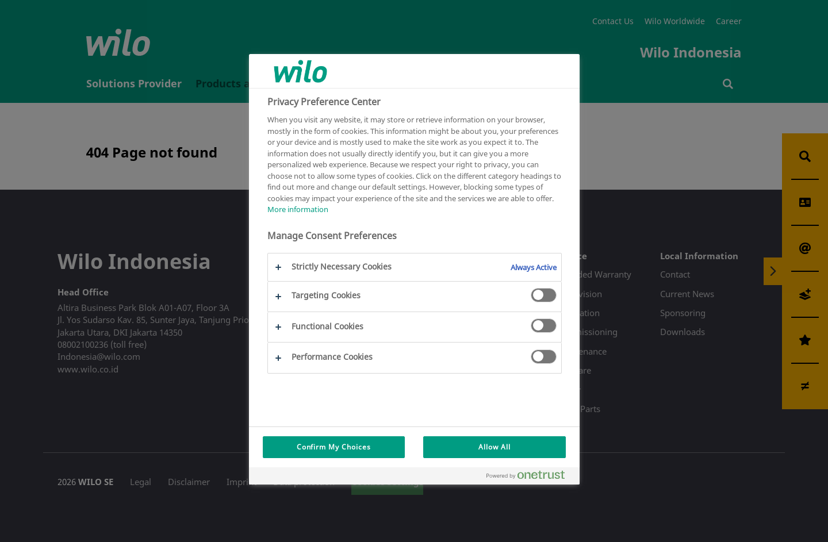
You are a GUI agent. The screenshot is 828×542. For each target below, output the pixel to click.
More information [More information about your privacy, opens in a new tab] (297, 209)
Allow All (494, 447)
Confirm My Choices (334, 447)
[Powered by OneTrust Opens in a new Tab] (530, 477)
